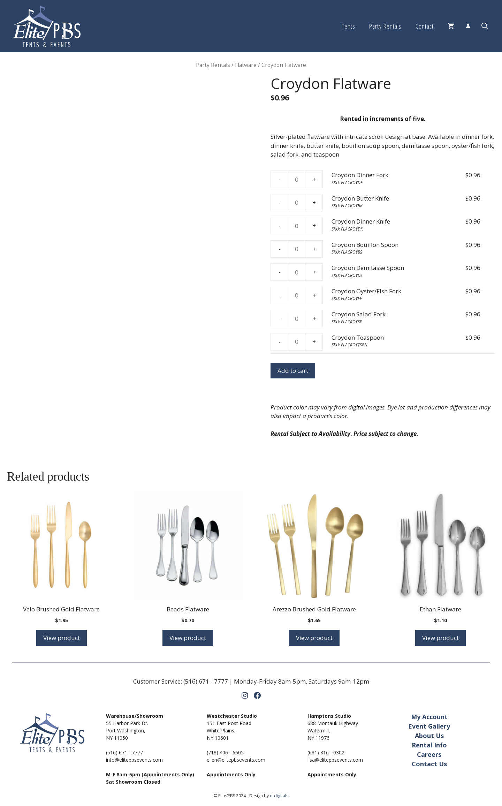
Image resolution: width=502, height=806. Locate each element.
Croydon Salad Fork (359, 314)
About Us (429, 735)
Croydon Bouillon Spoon (365, 245)
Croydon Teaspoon (358, 337)
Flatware (246, 65)
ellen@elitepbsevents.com (236, 759)
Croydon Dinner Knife (361, 221)
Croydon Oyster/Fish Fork (366, 291)
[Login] (467, 26)
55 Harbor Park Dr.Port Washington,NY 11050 (127, 730)
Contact (425, 26)
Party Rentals (385, 26)
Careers (429, 754)
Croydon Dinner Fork (360, 175)
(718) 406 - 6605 (225, 752)
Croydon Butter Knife (360, 198)
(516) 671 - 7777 (205, 681)
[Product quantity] (296, 179)
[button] (484, 26)
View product (61, 638)
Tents (348, 26)
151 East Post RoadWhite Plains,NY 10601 (229, 730)
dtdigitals (279, 796)
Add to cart (292, 371)
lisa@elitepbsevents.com (335, 759)
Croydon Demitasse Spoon (368, 268)
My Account (429, 717)
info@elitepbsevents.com (134, 759)
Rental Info (429, 745)
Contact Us (429, 764)
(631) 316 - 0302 (325, 752)
